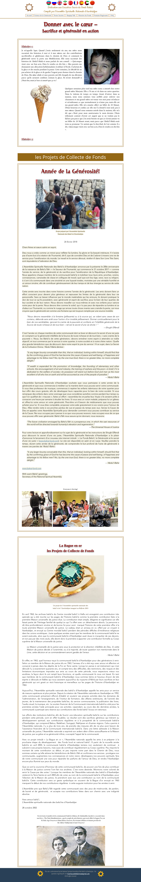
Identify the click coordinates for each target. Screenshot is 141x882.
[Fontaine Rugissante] (101, 15)
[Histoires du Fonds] (85, 15)
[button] (70, 157)
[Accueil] (29, 15)
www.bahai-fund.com (48, 441)
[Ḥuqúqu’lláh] (71, 15)
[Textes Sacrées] (59, 15)
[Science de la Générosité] (42, 15)
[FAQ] (112, 15)
